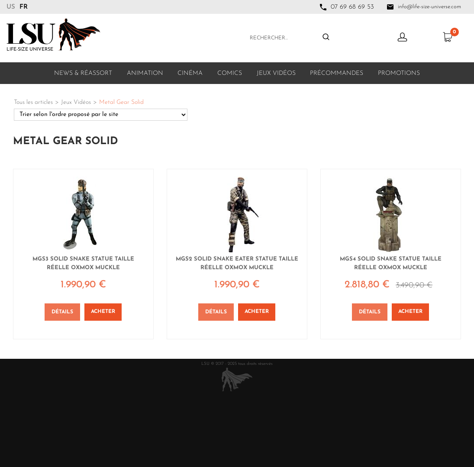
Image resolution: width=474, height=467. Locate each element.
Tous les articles (33, 102)
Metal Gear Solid (121, 102)
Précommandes (336, 73)
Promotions (399, 73)
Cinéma (190, 73)
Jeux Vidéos (276, 73)
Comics (229, 73)
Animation (145, 73)
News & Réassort (83, 73)
